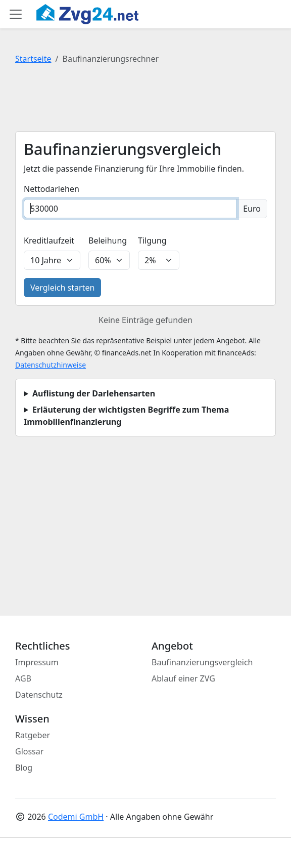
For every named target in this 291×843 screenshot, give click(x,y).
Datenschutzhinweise (50, 365)
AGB (23, 678)
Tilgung (152, 240)
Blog (23, 767)
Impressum (37, 662)
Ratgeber (32, 735)
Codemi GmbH (76, 816)
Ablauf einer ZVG (183, 678)
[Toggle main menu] (15, 14)
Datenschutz (39, 694)
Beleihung (107, 240)
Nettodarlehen (51, 188)
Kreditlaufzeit (49, 240)
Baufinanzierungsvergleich (202, 662)
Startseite (33, 58)
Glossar (29, 751)
